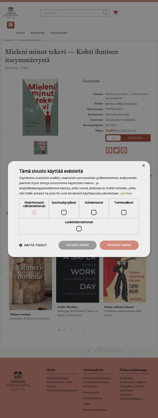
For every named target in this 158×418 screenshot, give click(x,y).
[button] (33, 245)
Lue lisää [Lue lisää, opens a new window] (126, 193)
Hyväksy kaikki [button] (119, 245)
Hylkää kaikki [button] (77, 245)
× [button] (143, 165)
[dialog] (79, 209)
